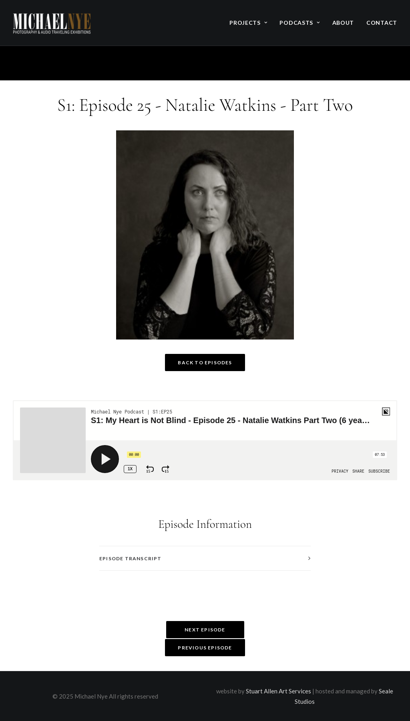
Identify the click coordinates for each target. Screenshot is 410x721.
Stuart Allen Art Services (278, 691)
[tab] (205, 558)
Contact (381, 22)
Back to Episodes (205, 362)
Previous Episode (205, 648)
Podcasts (299, 22)
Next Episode (205, 630)
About (343, 22)
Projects (248, 22)
